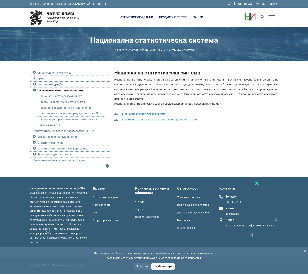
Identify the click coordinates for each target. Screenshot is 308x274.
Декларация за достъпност (193, 212)
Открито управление (50, 142)
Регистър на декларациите (54, 154)
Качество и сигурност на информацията (62, 148)
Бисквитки (183, 220)
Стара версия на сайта (106, 220)
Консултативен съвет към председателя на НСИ (63, 131)
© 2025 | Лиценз (186, 227)
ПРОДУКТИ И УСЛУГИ (174, 17)
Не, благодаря (163, 266)
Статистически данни (105, 197)
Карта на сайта (102, 204)
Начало (119, 49)
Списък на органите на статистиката (62, 102)
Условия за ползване (189, 197)
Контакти (261, 3)
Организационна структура (54, 72)
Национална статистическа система (60, 90)
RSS (95, 212)
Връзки (248, 3)
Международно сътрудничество (57, 136)
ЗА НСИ (199, 17)
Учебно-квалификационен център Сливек (59, 160)
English (274, 3)
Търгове (140, 209)
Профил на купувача (147, 216)
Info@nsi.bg (232, 213)
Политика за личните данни (193, 204)
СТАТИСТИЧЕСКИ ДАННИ (138, 17)
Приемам (142, 266)
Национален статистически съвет (60, 96)
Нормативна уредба (49, 84)
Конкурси (140, 201)
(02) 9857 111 (97, 4)
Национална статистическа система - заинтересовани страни (156, 119)
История (38, 78)
